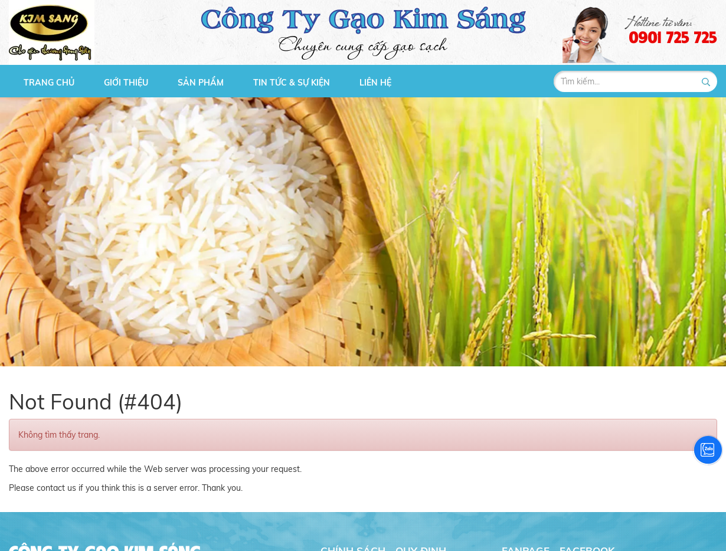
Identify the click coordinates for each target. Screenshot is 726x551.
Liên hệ (375, 82)
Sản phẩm (201, 82)
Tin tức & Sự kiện (291, 82)
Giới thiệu (126, 82)
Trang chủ (49, 82)
